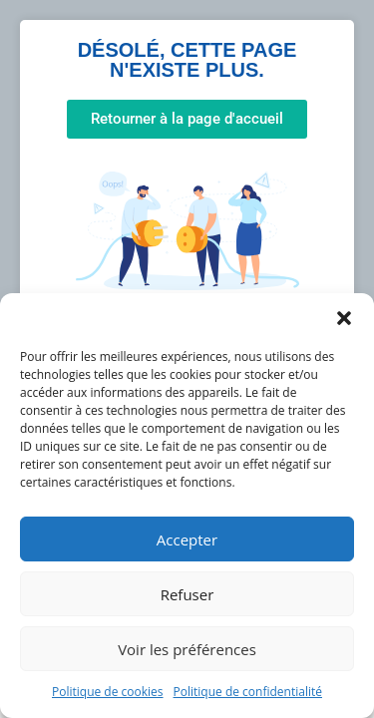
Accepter (187, 539)
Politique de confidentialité (248, 691)
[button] (344, 318)
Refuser (187, 594)
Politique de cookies (108, 691)
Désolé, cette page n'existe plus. (187, 60)
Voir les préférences (187, 649)
